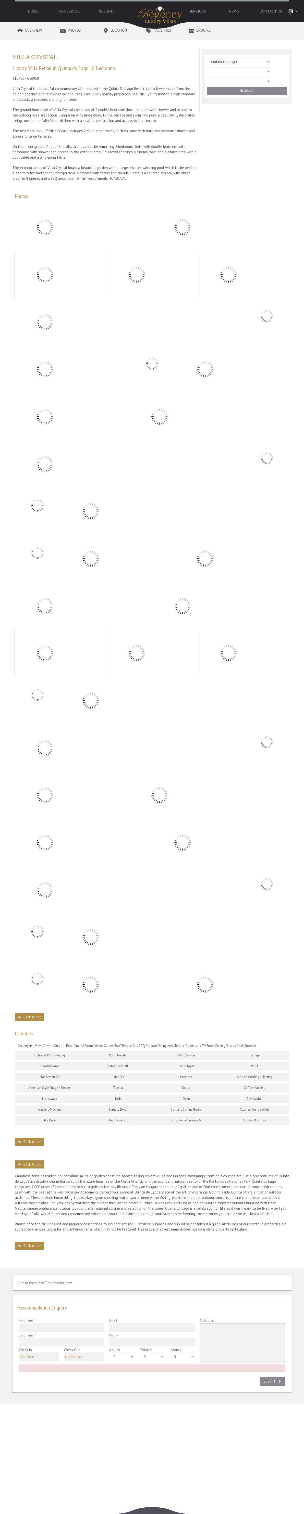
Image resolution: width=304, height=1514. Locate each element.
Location (119, 30)
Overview (33, 30)
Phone (113, 1335)
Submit (269, 1381)
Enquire (203, 30)
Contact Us (270, 11)
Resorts (107, 11)
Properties (70, 11)
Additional (207, 1320)
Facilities (162, 30)
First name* (27, 1320)
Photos (74, 30)
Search (247, 90)
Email (113, 1320)
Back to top (33, 1017)
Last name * (27, 1335)
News (234, 11)
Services (197, 11)
